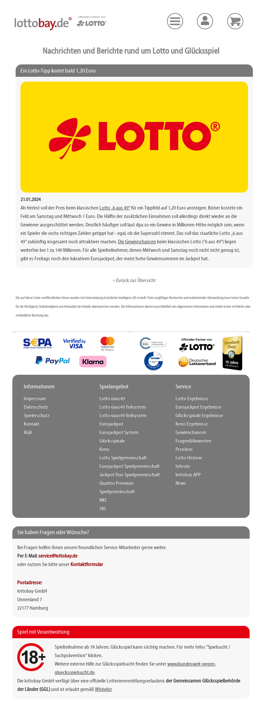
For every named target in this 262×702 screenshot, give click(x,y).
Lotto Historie (187, 458)
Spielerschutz (35, 415)
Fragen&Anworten (192, 441)
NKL (102, 491)
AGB (27, 432)
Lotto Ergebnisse (190, 398)
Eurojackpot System (116, 432)
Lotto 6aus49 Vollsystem (120, 415)
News (180, 483)
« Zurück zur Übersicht (134, 280)
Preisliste (183, 449)
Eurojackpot (109, 424)
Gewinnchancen (190, 432)
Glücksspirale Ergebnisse (197, 415)
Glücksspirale (110, 441)
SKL (102, 500)
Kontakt (30, 424)
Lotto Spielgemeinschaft (120, 458)
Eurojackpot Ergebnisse (196, 407)
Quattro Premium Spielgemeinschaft (131, 483)
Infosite (182, 466)
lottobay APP (187, 475)
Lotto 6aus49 (110, 398)
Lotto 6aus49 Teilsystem (120, 407)
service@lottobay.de (57, 547)
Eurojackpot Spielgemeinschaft (126, 466)
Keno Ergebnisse (190, 424)
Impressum (33, 398)
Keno (104, 449)
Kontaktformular (87, 556)
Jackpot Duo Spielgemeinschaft (126, 475)
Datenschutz (35, 407)
